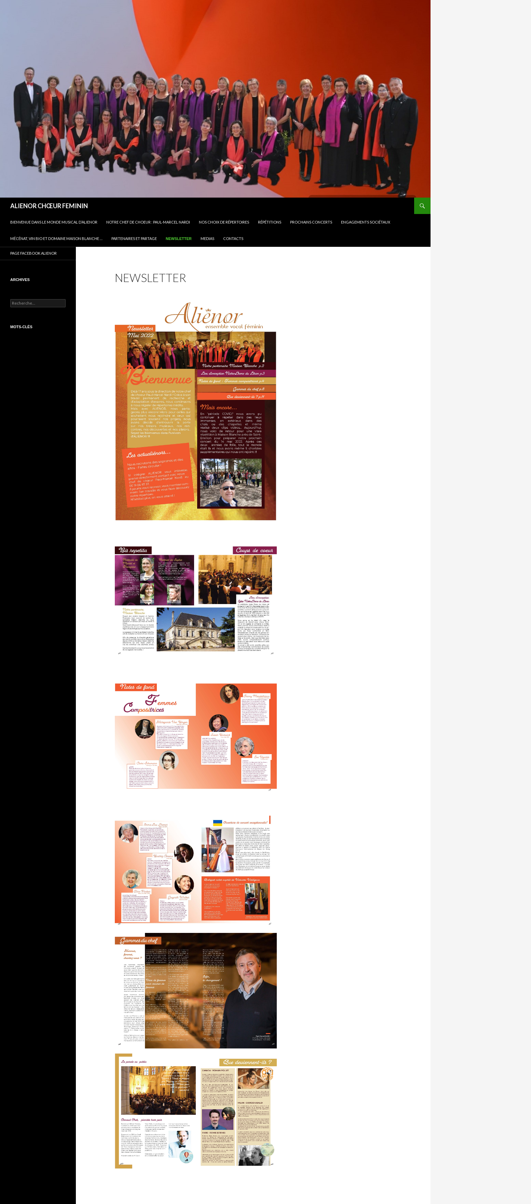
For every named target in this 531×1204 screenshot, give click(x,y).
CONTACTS (233, 238)
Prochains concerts (311, 222)
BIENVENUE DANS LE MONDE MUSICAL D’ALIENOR (53, 222)
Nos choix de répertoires (224, 222)
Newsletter (179, 239)
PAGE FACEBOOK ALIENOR (33, 253)
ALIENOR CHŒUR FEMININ (49, 206)
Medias (207, 238)
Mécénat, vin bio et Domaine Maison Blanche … (56, 238)
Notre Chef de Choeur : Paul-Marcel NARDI (148, 222)
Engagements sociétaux (365, 222)
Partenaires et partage (134, 238)
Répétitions (269, 222)
